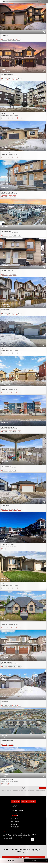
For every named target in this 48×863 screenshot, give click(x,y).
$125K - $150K (4, 744)
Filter (40, 1)
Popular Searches (12, 860)
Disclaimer (4, 831)
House (18, 39)
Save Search (34, 860)
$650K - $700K (4, 705)
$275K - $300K (4, 235)
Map (43, 1)
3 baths (15, 78)
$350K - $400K (4, 78)
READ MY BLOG (14, 827)
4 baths (14, 39)
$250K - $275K (4, 196)
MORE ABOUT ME (15, 826)
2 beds (10, 196)
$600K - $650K (4, 509)
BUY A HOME (13, 823)
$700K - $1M (4, 39)
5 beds (9, 39)
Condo (19, 78)
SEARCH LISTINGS (15, 821)
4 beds (10, 157)
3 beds (10, 78)
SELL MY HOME (14, 824)
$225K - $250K (4, 274)
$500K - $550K (4, 157)
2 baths (15, 157)
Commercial (11, 744)
